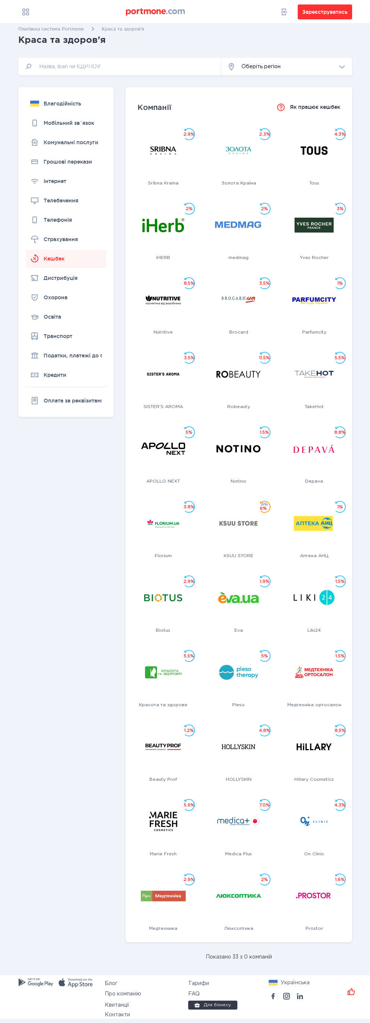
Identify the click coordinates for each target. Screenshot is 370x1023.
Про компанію (123, 994)
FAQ (194, 994)
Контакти (117, 1015)
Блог (111, 983)
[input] (119, 66)
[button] (286, 66)
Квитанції (117, 1005)
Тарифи (198, 983)
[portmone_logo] (156, 12)
